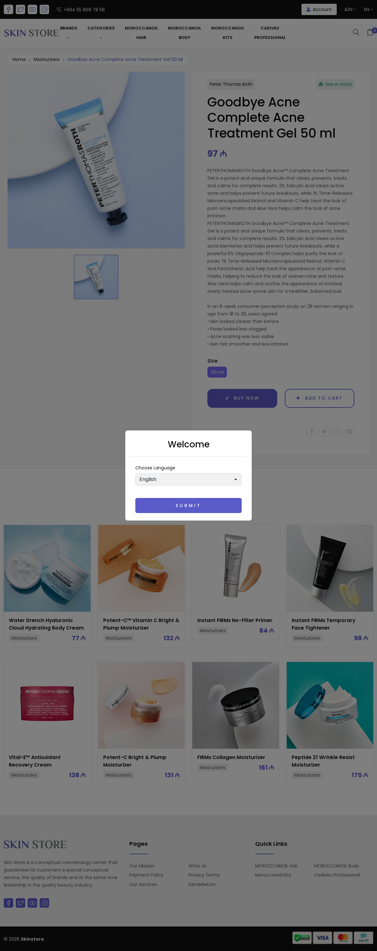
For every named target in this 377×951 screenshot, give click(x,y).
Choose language (155, 468)
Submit (188, 505)
